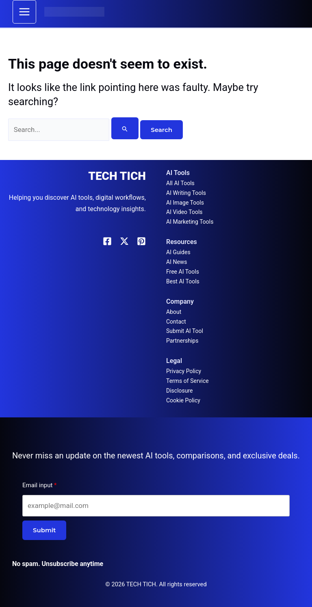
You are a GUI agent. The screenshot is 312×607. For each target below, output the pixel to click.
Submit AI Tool (184, 331)
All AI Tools (180, 183)
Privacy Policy (183, 371)
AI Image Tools (185, 202)
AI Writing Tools (186, 193)
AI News (176, 262)
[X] (124, 241)
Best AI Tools (182, 281)
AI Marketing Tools (189, 221)
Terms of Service (187, 381)
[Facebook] (107, 241)
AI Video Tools (184, 212)
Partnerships (182, 340)
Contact (176, 321)
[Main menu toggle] (25, 12)
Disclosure (179, 390)
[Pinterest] (141, 241)
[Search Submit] (125, 129)
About (173, 312)
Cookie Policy (183, 400)
